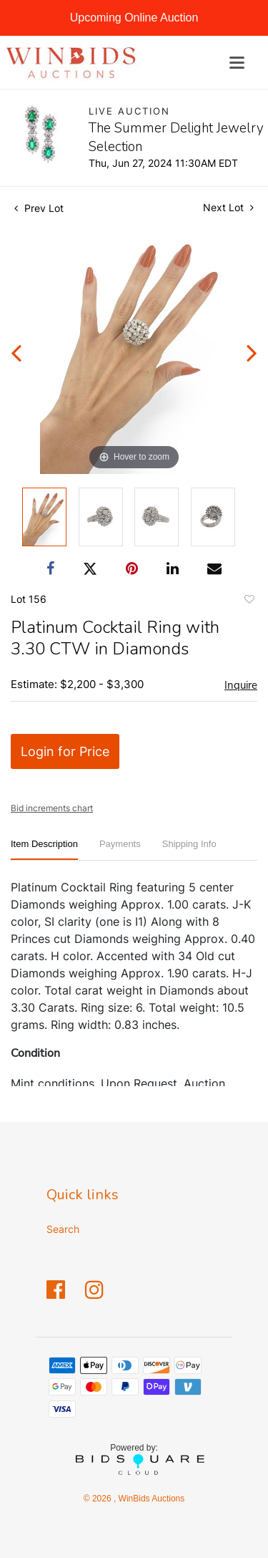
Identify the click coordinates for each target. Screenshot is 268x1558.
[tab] (44, 849)
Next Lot (228, 207)
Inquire (240, 685)
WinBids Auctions (150, 1499)
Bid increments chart (52, 808)
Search (62, 1229)
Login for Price (65, 751)
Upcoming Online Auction (134, 17)
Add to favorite (248, 601)
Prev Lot (39, 208)
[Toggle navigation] (237, 62)
